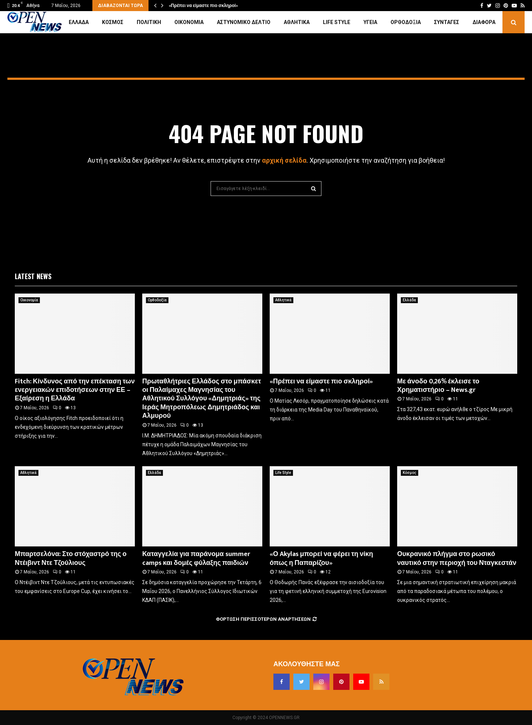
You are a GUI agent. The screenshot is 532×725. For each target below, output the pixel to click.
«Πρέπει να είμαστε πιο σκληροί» (321, 381)
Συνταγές (446, 22)
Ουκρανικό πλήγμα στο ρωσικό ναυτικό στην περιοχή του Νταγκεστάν (456, 558)
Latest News (33, 276)
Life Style (336, 22)
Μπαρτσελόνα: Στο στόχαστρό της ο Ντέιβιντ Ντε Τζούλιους (71, 558)
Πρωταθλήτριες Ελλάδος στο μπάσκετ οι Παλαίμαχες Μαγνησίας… (238, 5)
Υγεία (370, 22)
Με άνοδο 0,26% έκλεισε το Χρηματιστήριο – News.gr (438, 386)
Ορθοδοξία (406, 22)
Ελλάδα (79, 22)
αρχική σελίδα (284, 160)
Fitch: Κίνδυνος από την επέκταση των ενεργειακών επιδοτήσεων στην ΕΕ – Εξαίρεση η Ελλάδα (75, 390)
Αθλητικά (297, 22)
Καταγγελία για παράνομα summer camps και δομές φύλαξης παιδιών (196, 558)
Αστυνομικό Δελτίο (243, 22)
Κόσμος (112, 22)
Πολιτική (149, 22)
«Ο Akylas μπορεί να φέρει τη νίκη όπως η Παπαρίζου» (321, 558)
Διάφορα (484, 22)
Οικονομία (189, 22)
